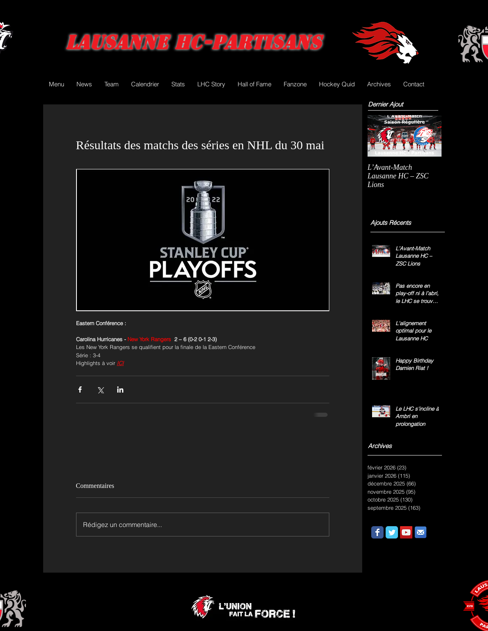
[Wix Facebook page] (377, 532)
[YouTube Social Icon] (406, 532)
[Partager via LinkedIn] (120, 389)
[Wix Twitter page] (392, 532)
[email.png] (420, 532)
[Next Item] (428, 135)
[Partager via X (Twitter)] (100, 389)
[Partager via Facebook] (80, 389)
